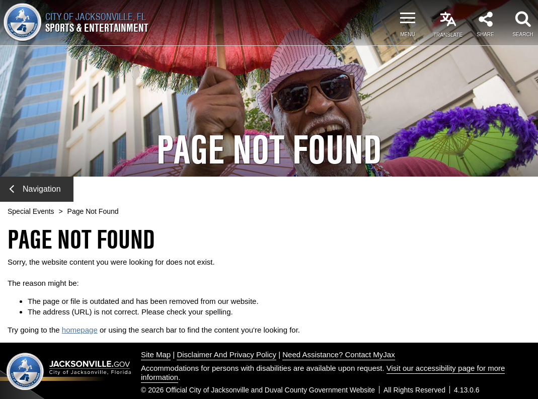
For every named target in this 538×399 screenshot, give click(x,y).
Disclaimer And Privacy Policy (226, 354)
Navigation (35, 189)
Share (485, 34)
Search (522, 34)
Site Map (156, 354)
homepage (80, 330)
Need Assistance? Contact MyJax (338, 354)
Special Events (31, 211)
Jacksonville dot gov (69, 371)
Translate (448, 35)
